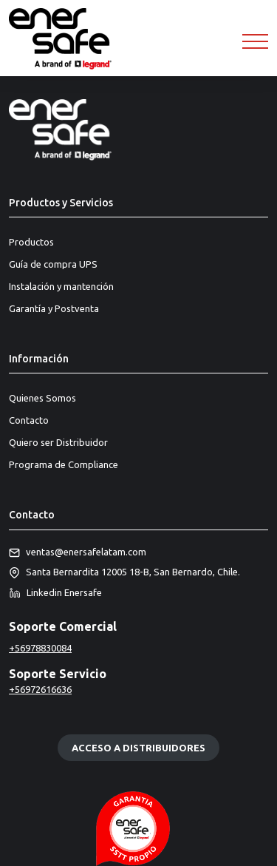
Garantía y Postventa (54, 308)
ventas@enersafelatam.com (77, 552)
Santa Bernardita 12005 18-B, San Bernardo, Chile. (124, 572)
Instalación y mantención (61, 286)
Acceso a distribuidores (138, 747)
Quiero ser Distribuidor (58, 442)
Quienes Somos (42, 398)
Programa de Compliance (63, 464)
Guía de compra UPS (53, 264)
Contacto (29, 420)
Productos (31, 242)
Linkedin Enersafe (55, 593)
